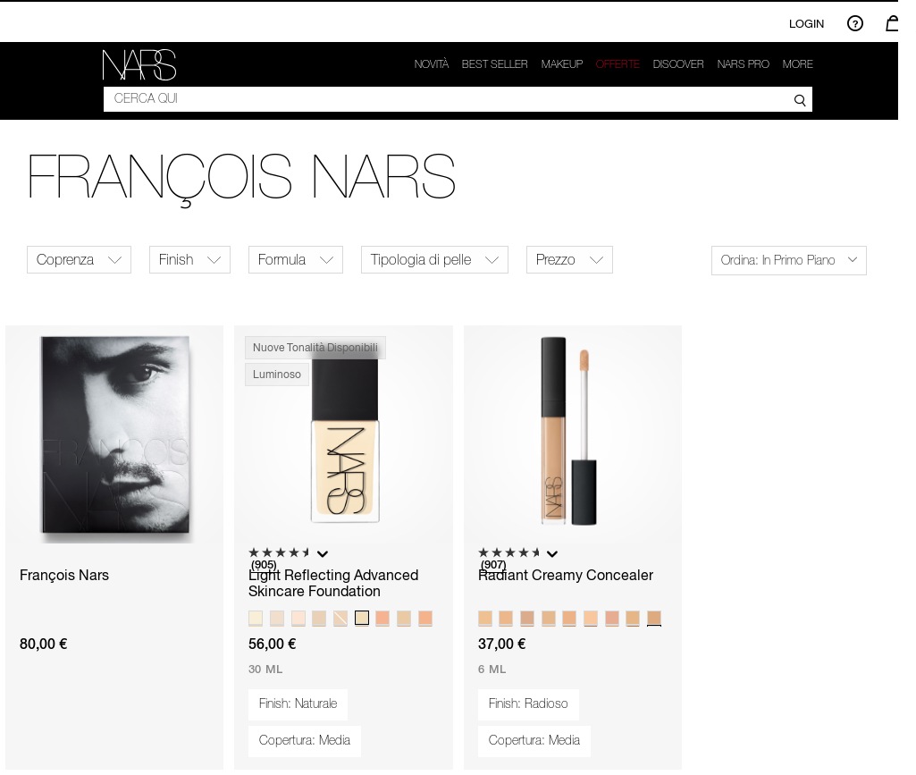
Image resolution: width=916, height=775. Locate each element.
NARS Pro (743, 64)
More (798, 64)
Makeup (562, 64)
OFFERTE (618, 64)
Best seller (495, 64)
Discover (678, 64)
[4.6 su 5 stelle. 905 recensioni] (280, 560)
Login (806, 23)
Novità (432, 64)
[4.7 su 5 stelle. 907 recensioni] (510, 560)
